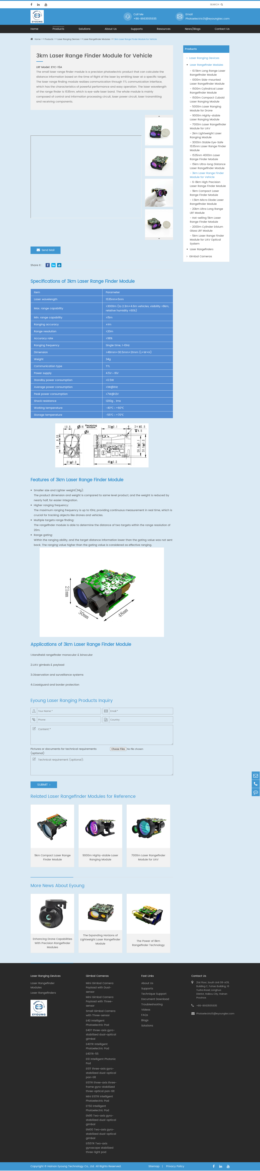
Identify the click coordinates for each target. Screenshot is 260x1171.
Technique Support (153, 994)
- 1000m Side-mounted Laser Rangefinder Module (207, 82)
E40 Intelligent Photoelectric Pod (97, 1023)
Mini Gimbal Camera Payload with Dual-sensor (99, 988)
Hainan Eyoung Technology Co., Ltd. (71, 1167)
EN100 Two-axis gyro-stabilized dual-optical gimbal (101, 1134)
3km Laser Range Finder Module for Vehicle (135, 39)
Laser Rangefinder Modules (97, 39)
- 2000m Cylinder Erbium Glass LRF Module (206, 229)
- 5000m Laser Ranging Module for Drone (205, 109)
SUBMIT (43, 785)
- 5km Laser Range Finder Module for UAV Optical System (207, 240)
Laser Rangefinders (201, 249)
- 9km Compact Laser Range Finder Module (204, 193)
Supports (137, 29)
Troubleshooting (152, 1005)
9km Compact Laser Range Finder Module (52, 858)
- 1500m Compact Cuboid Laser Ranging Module (207, 100)
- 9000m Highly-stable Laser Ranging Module (205, 118)
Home (34, 29)
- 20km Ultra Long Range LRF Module (206, 211)
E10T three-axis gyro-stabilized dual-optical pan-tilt (101, 1073)
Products (58, 29)
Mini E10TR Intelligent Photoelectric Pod (99, 1099)
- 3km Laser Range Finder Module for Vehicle (207, 175)
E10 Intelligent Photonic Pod (101, 1061)
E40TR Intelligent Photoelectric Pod (97, 1047)
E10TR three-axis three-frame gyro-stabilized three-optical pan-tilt (101, 1087)
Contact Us (222, 29)
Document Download (155, 999)
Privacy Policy (175, 1167)
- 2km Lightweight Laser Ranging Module (206, 135)
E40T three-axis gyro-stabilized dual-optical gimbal (101, 1035)
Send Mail (46, 250)
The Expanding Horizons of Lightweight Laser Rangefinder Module (100, 940)
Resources (163, 29)
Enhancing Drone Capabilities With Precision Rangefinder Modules (52, 943)
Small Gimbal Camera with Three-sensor (100, 1013)
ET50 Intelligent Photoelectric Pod (97, 1108)
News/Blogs (192, 29)
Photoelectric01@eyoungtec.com (207, 19)
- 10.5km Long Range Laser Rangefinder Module (207, 73)
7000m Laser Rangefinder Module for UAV (148, 858)
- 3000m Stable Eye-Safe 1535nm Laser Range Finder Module (208, 146)
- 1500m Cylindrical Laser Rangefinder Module (206, 91)
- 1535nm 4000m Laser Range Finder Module (205, 157)
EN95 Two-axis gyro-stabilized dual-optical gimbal (101, 1120)
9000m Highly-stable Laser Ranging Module (100, 858)
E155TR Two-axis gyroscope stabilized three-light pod (99, 1148)
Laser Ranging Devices (68, 39)
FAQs (144, 1015)
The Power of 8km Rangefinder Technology (148, 943)
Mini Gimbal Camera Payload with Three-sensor (99, 1002)
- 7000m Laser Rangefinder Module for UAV (208, 126)
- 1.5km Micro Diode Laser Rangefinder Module (207, 202)
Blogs (144, 1021)
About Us (111, 29)
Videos (145, 1010)
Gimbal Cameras (199, 256)
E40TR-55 (92, 1054)
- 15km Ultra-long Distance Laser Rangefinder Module (208, 166)
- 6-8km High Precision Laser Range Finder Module (208, 184)
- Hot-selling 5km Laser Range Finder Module (205, 220)
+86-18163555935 (145, 19)
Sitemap (154, 1167)
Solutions (84, 29)
